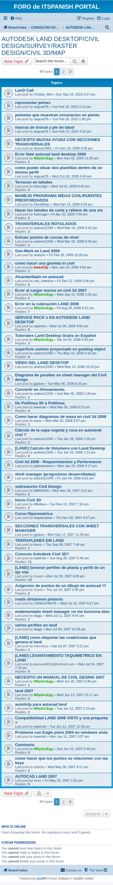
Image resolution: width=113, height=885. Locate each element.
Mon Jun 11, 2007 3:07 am (69, 736)
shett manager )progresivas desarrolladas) (55, 474)
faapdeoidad (43, 517)
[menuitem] (16, 18)
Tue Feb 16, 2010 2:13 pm (71, 106)
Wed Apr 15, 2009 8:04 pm (73, 204)
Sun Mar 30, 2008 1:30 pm (76, 393)
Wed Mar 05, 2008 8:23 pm (70, 407)
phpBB (41, 878)
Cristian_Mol (43, 94)
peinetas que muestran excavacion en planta (57, 115)
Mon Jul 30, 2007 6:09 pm (65, 576)
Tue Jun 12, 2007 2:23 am (76, 708)
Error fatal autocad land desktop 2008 (50, 154)
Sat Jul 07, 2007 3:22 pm (70, 646)
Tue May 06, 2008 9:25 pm (67, 383)
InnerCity (41, 267)
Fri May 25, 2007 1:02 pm (64, 780)
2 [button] (63, 71)
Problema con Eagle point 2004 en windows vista (61, 732)
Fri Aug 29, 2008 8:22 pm (75, 308)
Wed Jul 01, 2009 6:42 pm (70, 186)
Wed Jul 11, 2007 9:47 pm (65, 615)
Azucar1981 (43, 148)
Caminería (24, 744)
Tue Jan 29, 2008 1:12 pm (76, 452)
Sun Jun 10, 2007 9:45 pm (76, 749)
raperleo (40, 326)
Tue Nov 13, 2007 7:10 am (69, 504)
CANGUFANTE (45, 603)
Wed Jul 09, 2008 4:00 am (69, 326)
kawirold (40, 407)
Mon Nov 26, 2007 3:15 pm (73, 490)
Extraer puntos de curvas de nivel (47, 237)
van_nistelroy (43, 281)
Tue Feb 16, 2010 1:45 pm (71, 119)
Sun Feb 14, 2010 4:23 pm (71, 131)
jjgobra (39, 383)
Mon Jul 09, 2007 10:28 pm (66, 629)
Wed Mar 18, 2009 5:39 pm (77, 241)
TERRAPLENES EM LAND (39, 540)
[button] (70, 71)
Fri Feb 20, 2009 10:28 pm (68, 255)
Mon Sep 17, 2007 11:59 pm (68, 534)
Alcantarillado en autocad (39, 277)
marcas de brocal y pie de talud (44, 127)
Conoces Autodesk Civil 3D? (42, 554)
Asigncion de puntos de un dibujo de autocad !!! (60, 585)
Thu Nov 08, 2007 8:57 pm (75, 517)
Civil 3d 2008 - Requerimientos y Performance (58, 462)
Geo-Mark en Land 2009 (37, 251)
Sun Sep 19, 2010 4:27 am (76, 94)
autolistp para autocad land (41, 704)
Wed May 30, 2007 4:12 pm (68, 767)
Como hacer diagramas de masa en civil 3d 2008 (60, 416)
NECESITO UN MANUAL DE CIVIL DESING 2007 (60, 677)
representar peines (33, 102)
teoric (38, 420)
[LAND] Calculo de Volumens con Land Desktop (60, 448)
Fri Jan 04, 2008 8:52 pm (75, 478)
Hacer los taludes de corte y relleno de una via (58, 210)
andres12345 (43, 228)
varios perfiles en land (36, 625)
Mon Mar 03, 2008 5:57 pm (66, 420)
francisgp (40, 186)
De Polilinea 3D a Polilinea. (40, 403)
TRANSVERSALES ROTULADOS (46, 223)
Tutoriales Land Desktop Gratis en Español (55, 335)
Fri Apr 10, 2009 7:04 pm (69, 214)
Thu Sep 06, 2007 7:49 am (65, 544)
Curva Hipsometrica (34, 513)
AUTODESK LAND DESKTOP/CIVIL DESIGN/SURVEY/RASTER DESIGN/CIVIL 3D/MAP (50, 46)
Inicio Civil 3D (28, 500)
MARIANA (41, 490)
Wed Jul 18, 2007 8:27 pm (79, 603)
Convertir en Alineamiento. (40, 389)
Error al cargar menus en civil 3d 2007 (51, 290)
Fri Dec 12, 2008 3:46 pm (75, 281)
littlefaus (40, 504)
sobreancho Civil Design (38, 486)
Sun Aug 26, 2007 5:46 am (69, 558)
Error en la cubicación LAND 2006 (47, 304)
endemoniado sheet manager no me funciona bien (62, 611)
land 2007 (24, 691)
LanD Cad (24, 90)
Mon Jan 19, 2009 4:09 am (71, 267)
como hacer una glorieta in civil (44, 263)
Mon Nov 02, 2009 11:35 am (78, 158)
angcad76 (41, 106)
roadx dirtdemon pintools (39, 599)
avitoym (39, 255)
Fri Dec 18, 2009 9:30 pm (74, 148)
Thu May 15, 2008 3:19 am (76, 353)
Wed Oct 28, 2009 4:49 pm (72, 176)
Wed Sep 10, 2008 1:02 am (77, 294)
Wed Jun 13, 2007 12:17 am (77, 695)
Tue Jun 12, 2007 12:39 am (70, 726)
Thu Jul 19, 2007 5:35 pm (65, 590)
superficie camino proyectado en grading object (60, 349)
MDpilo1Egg (43, 158)
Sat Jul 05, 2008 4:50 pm (75, 339)
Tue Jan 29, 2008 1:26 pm (76, 439)
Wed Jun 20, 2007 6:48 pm (76, 681)
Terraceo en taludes (33, 182)
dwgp (38, 615)
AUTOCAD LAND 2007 (36, 776)
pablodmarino (44, 466)
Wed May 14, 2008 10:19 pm (78, 367)
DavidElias (41, 204)
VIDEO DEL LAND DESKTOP (42, 362)
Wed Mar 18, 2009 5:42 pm (77, 228)
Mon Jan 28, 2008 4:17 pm (77, 466)
